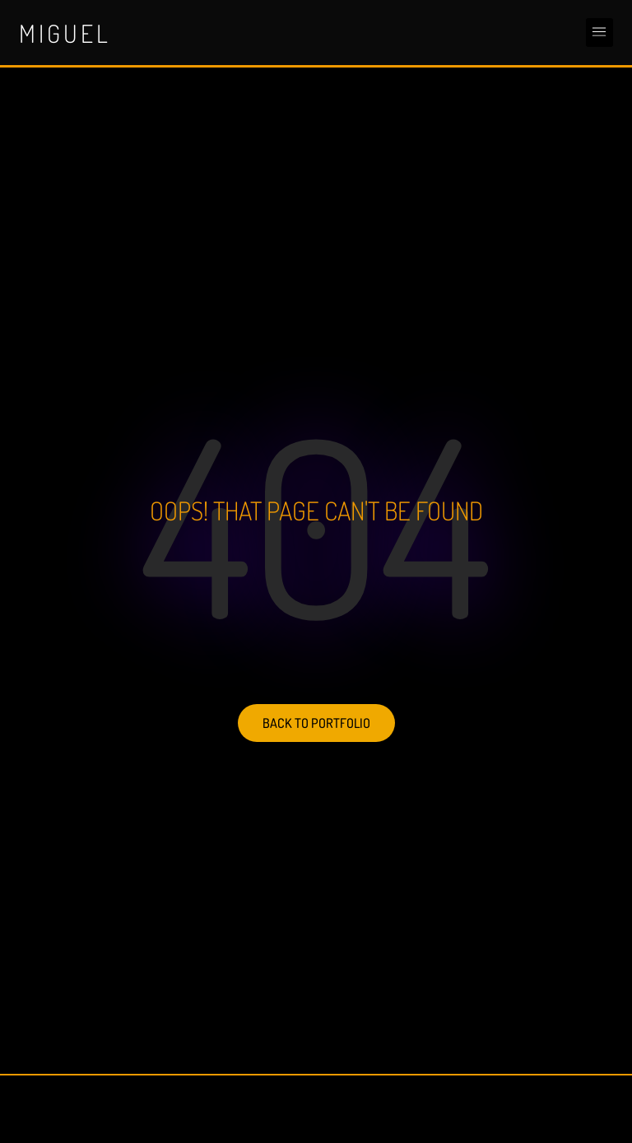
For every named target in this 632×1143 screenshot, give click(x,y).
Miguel (65, 33)
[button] (599, 32)
